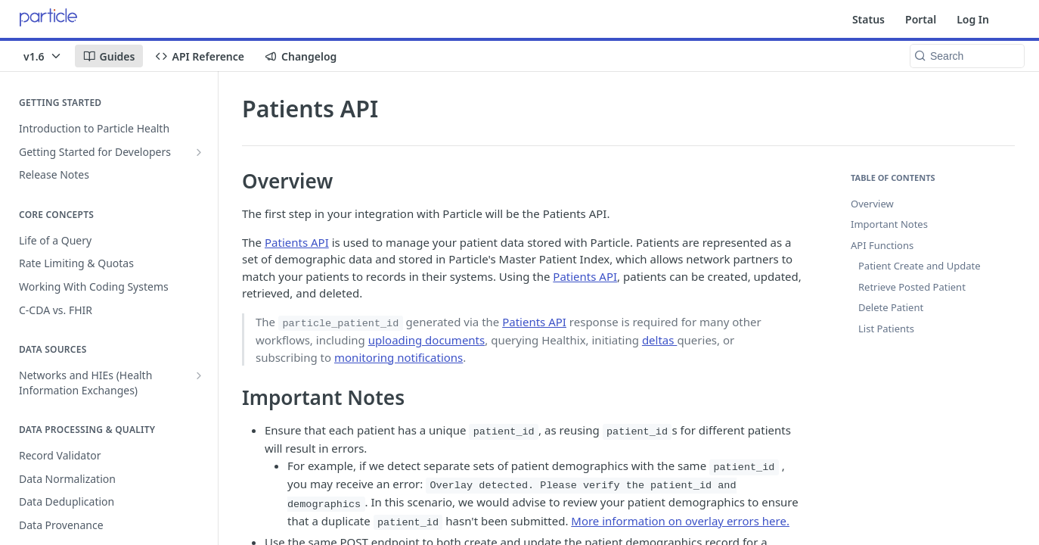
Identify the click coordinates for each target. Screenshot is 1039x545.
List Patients (886, 328)
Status (868, 19)
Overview (872, 203)
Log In (973, 19)
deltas (659, 339)
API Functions (882, 245)
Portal (920, 19)
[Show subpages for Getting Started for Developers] (199, 152)
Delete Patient (890, 307)
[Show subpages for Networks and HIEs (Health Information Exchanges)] (199, 375)
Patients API (297, 242)
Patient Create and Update (919, 265)
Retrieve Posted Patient (912, 287)
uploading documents (426, 339)
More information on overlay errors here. (680, 520)
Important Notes (889, 224)
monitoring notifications (398, 357)
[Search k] (967, 56)
